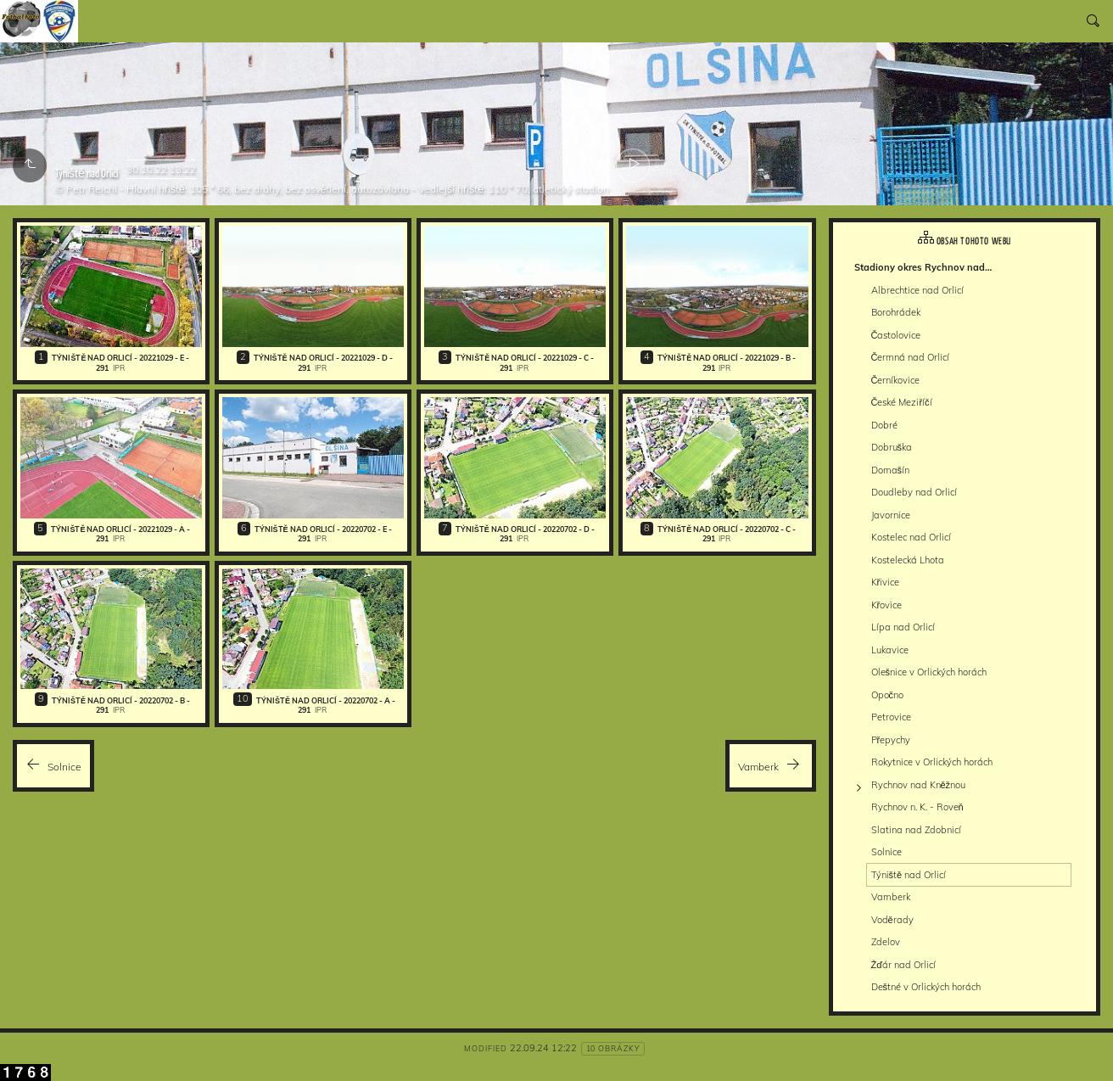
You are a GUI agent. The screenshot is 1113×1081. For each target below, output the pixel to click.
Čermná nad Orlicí (910, 357)
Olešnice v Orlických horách (929, 672)
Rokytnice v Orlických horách (932, 762)
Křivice (885, 582)
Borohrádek (895, 312)
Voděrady (892, 920)
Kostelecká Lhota (907, 560)
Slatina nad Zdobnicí (916, 830)
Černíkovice (895, 380)
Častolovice (896, 335)
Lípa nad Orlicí (903, 627)
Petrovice (891, 717)
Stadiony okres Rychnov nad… (923, 267)
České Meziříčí (901, 402)
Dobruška (892, 447)
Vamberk (890, 897)
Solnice (886, 852)
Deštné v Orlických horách (926, 987)
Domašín (890, 470)
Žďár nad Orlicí (903, 965)
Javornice (890, 515)
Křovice (887, 605)
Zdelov (885, 942)
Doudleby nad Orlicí (914, 492)
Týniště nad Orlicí (909, 875)
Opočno (887, 695)
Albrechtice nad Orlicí (917, 290)
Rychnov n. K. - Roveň (917, 807)
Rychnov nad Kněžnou (918, 785)
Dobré (884, 425)
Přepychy (891, 740)
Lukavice (890, 650)
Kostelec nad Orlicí (911, 537)
